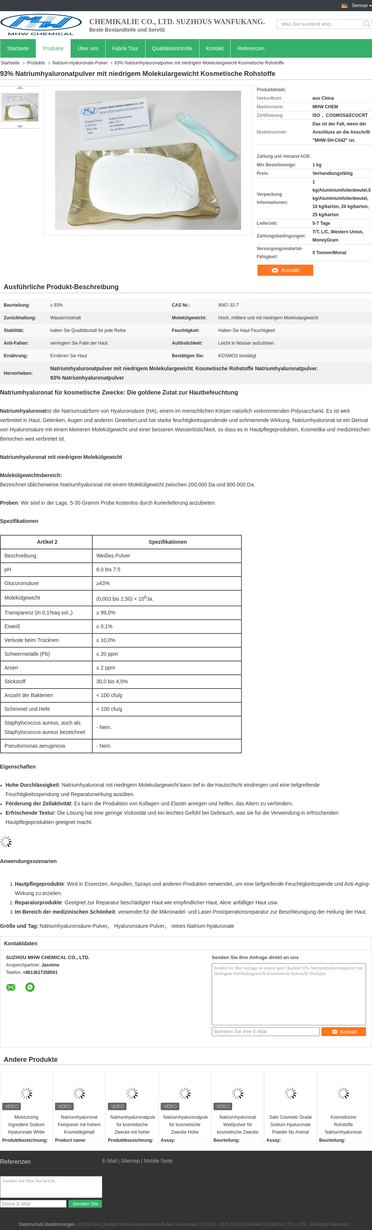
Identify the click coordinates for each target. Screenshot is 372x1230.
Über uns (88, 48)
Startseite (18, 48)
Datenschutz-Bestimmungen (47, 1224)
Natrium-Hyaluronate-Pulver (80, 63)
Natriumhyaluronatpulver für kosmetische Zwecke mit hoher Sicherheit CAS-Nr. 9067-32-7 (132, 1125)
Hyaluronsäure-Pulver (139, 926)
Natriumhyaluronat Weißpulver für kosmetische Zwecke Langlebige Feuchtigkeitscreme (237, 1125)
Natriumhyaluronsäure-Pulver (74, 926)
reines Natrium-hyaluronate (202, 926)
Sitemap (130, 1161)
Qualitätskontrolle (172, 48)
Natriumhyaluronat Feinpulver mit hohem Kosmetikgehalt (79, 1125)
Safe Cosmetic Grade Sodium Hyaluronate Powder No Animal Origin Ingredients (290, 1125)
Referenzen (250, 48)
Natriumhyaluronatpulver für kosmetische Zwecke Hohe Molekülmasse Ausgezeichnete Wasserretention (185, 1125)
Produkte (53, 48)
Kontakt (215, 48)
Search (367, 24)
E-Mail (109, 1161)
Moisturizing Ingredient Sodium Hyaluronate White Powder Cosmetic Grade (26, 1125)
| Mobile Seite (157, 1161)
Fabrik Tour (125, 48)
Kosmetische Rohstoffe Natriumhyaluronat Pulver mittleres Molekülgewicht (343, 1125)
